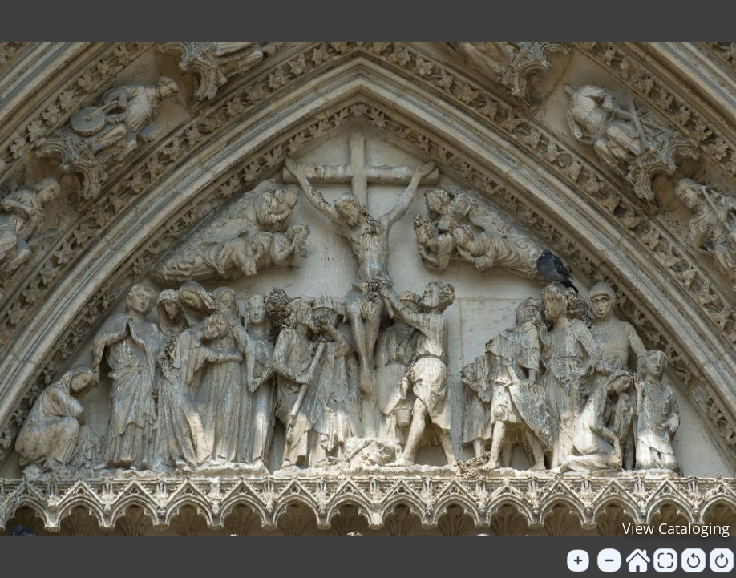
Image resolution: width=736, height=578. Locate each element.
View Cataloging (676, 528)
